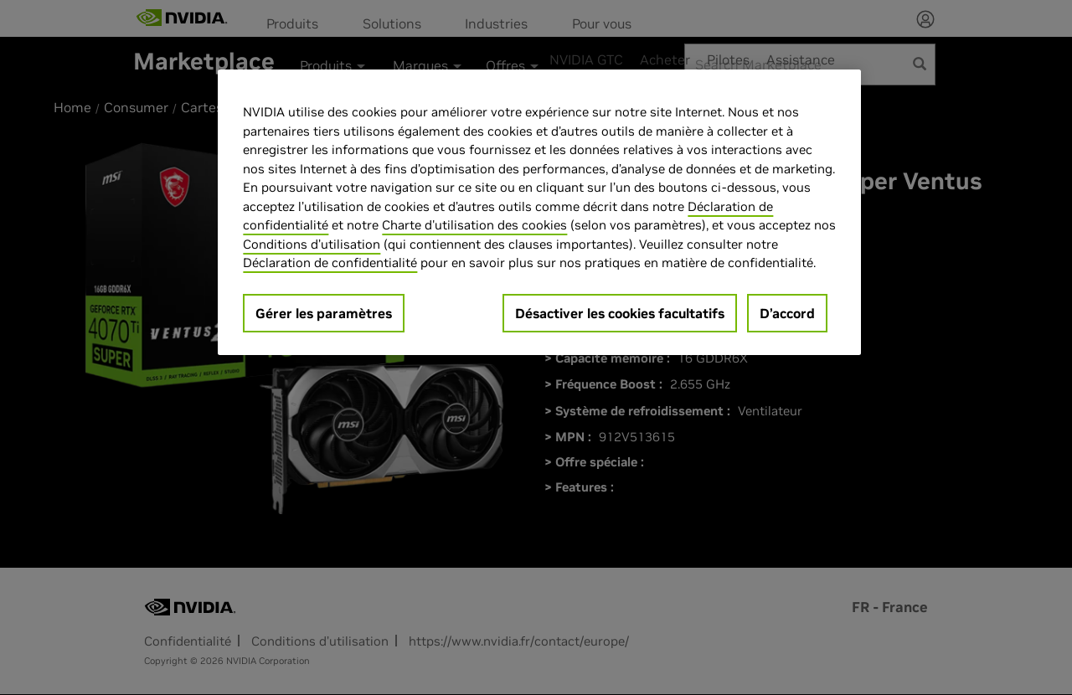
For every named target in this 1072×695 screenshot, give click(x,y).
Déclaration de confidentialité (330, 262)
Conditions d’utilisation (311, 244)
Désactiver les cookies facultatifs (619, 313)
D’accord (787, 313)
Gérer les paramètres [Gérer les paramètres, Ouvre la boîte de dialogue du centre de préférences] (323, 313)
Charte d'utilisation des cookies (474, 225)
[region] (539, 212)
